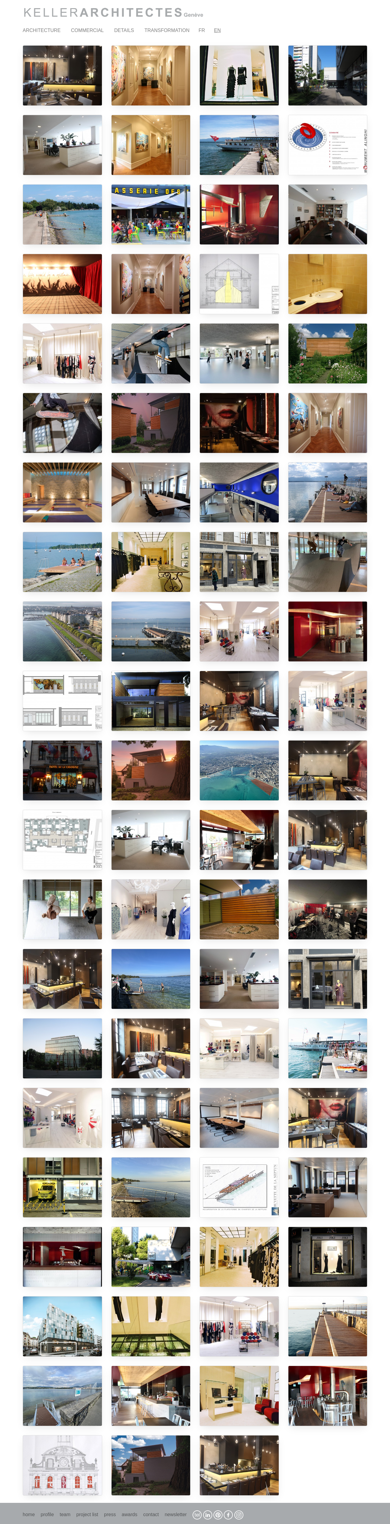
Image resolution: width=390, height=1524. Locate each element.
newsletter (176, 1514)
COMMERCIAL (87, 30)
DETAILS (124, 30)
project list (87, 1514)
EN (217, 30)
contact (151, 1514)
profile (47, 1514)
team (65, 1514)
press (110, 1514)
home (29, 1514)
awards (130, 1514)
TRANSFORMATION (167, 30)
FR (202, 30)
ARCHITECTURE (41, 30)
